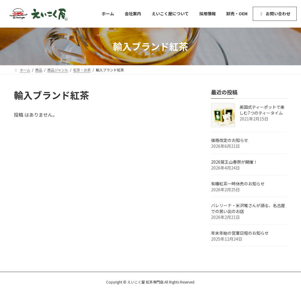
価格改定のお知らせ (229, 140)
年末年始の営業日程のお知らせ (240, 233)
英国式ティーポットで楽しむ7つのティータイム (262, 110)
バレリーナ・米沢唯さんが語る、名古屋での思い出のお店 (248, 208)
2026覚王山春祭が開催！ (234, 162)
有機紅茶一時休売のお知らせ (238, 184)
